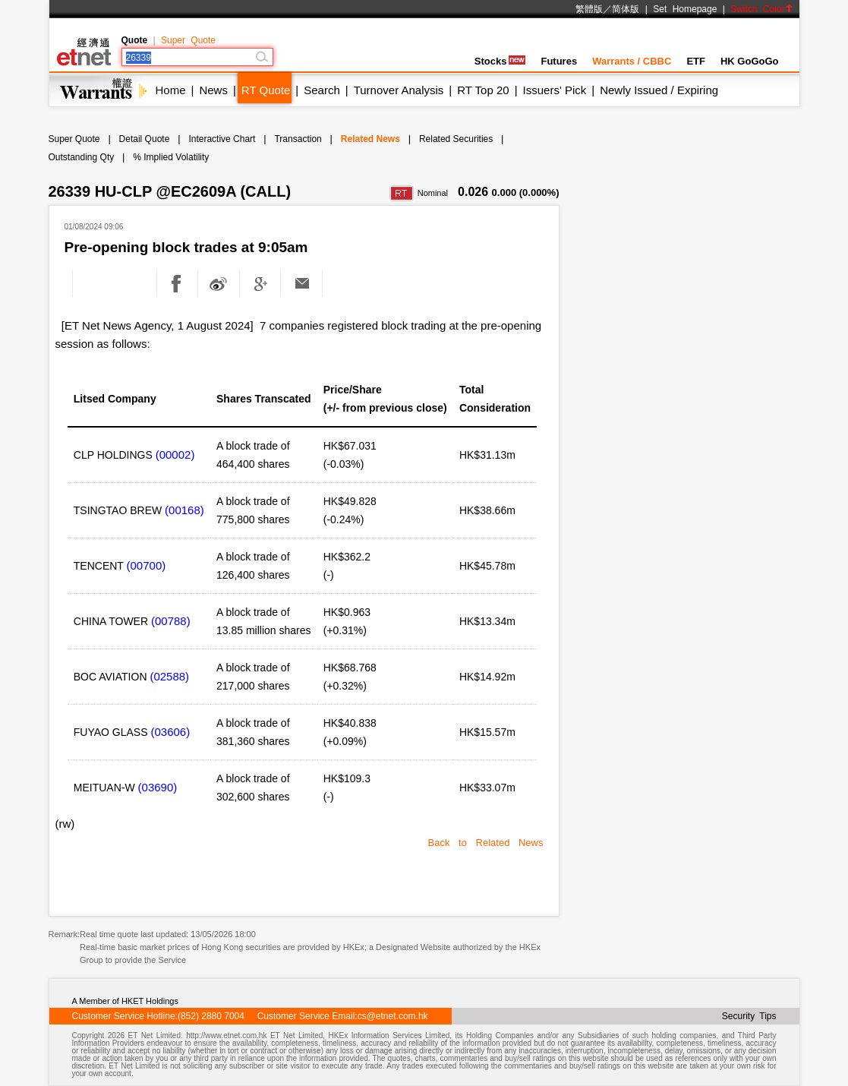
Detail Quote (144, 139)
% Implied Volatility (171, 157)
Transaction (297, 139)
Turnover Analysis (399, 90)
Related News (370, 139)
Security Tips (749, 1016)
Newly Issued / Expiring (659, 90)
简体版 (625, 9)
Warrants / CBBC (631, 61)
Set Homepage (685, 9)
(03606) (170, 731)
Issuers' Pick (555, 90)
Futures (559, 61)
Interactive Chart (221, 139)
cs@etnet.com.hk (393, 1016)
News (213, 90)
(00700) (146, 565)
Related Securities (456, 139)
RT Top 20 (483, 90)
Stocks (500, 61)
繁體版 (589, 9)
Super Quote (188, 40)
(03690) (158, 787)
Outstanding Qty (82, 157)
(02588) (169, 676)
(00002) (175, 454)
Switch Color (761, 9)
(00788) (171, 620)
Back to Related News (486, 842)
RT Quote (265, 90)
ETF (695, 61)
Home (171, 90)
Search (322, 90)
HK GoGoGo (749, 61)
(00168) (184, 510)
